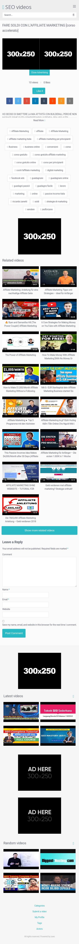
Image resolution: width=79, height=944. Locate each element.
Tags (39, 923)
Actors (39, 928)
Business (12, 146)
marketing (18, 193)
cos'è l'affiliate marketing (27, 170)
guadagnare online (58, 178)
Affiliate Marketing (19, 131)
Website (6, 609)
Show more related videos (39, 530)
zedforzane (46, 209)
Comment (7, 554)
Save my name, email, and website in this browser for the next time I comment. (39, 624)
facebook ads (17, 178)
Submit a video (39, 911)
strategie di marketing (56, 201)
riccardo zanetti (19, 201)
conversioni (51, 146)
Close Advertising (39, 72)
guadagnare (36, 178)
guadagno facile (44, 186)
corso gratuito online (25, 162)
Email (5, 599)
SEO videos (16, 7)
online (34, 193)
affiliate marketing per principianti (53, 139)
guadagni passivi (21, 186)
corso (67, 146)
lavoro (62, 186)
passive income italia (54, 193)
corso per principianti (52, 162)
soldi (36, 201)
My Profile (39, 917)
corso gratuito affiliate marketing (49, 154)
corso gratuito (19, 154)
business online (31, 146)
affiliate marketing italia (19, 139)
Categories (39, 905)
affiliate (39, 131)
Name (6, 589)
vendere (30, 209)
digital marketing (54, 170)
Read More (39, 120)
